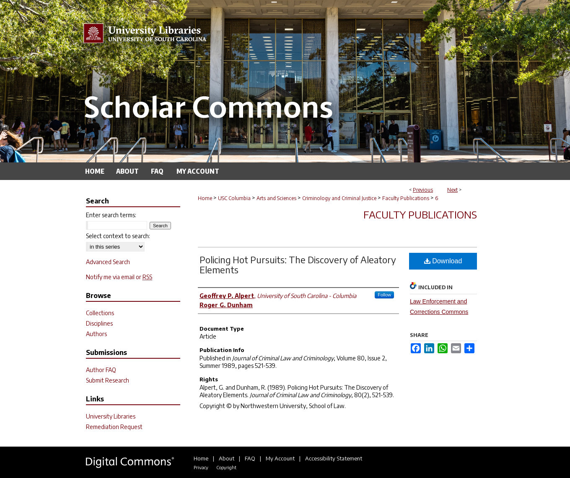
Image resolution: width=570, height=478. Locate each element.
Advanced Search (108, 261)
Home (205, 198)
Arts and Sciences (276, 198)
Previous (423, 190)
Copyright (226, 467)
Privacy (201, 467)
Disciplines (99, 323)
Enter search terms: (111, 214)
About (226, 458)
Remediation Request (114, 426)
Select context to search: (118, 235)
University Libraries (110, 416)
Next (452, 190)
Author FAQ (101, 369)
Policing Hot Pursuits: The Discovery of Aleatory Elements (298, 264)
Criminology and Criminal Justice (339, 198)
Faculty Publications (405, 198)
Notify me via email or (119, 276)
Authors (96, 333)
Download (443, 261)
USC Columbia (234, 198)
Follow (384, 294)
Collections (100, 312)
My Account (280, 458)
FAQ (250, 458)
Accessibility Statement (333, 458)
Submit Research (107, 380)
